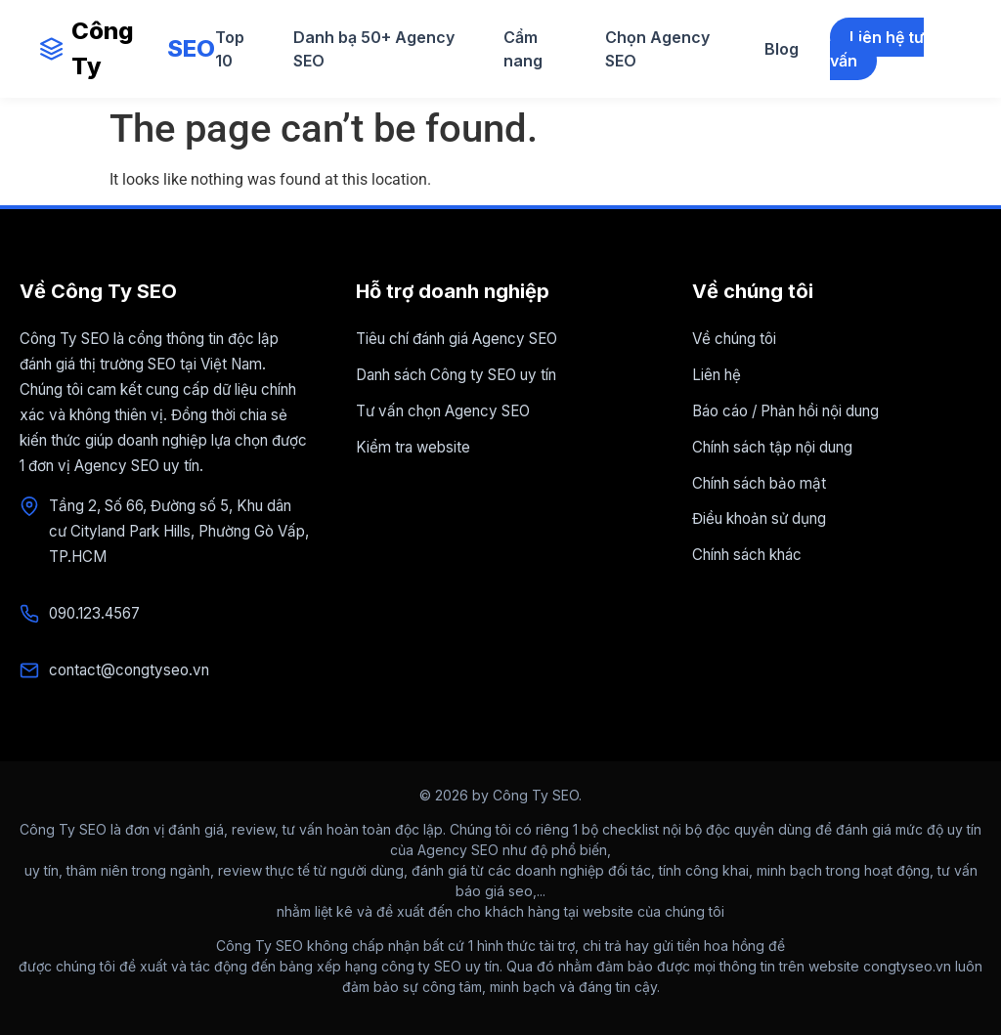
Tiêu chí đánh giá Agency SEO (456, 338)
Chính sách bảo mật (759, 483)
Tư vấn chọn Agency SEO (443, 411)
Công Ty (127, 48)
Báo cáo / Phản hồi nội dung (785, 411)
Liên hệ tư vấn (877, 48)
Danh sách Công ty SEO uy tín (456, 375)
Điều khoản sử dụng (759, 518)
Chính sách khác (747, 554)
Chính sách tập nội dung (772, 447)
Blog (781, 49)
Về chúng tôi (734, 338)
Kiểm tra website (413, 447)
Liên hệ (716, 375)
